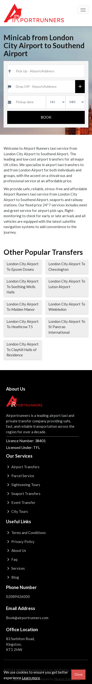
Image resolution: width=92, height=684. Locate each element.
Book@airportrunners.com (27, 618)
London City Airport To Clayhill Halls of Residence (23, 349)
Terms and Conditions (26, 532)
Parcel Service (20, 476)
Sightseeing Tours (23, 484)
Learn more (31, 678)
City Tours (17, 511)
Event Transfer (20, 502)
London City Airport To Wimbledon (66, 307)
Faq (11, 559)
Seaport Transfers (23, 493)
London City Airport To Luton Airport (66, 284)
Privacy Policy (20, 541)
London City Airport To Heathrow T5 (23, 324)
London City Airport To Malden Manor (23, 307)
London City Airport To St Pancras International (66, 326)
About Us (16, 550)
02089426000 (18, 596)
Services (15, 568)
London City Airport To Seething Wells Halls (23, 286)
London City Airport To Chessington (66, 266)
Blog (12, 577)
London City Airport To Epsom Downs (23, 266)
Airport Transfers (22, 467)
